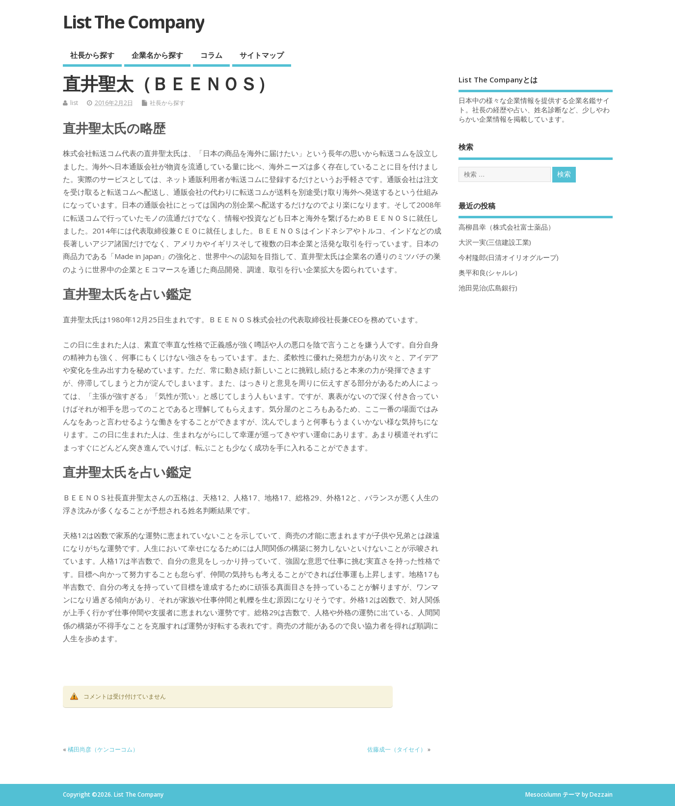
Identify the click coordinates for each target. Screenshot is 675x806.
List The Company (133, 22)
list (74, 103)
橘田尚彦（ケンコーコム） (103, 749)
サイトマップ (262, 55)
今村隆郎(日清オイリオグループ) (509, 257)
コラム (211, 55)
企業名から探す (157, 55)
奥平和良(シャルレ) (488, 272)
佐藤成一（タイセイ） (396, 749)
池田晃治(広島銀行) (488, 288)
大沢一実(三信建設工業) (495, 242)
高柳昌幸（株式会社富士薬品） (507, 227)
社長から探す (92, 55)
